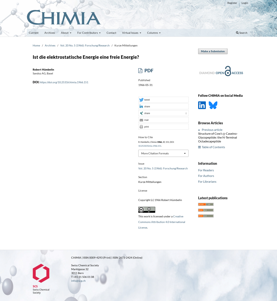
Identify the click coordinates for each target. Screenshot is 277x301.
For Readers (206, 170)
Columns (153, 32)
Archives (49, 32)
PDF (148, 70)
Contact (111, 32)
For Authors (206, 175)
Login (245, 2)
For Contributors (87, 32)
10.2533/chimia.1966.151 (149, 146)
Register (232, 2)
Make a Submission (213, 51)
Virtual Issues (130, 32)
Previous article (212, 129)
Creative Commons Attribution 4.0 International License (161, 222)
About (65, 32)
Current (33, 32)
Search (241, 32)
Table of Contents (213, 147)
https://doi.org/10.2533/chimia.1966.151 (64, 82)
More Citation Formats (155, 153)
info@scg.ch (78, 280)
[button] (163, 100)
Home (36, 45)
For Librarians (207, 181)
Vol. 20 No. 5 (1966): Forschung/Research (85, 45)
